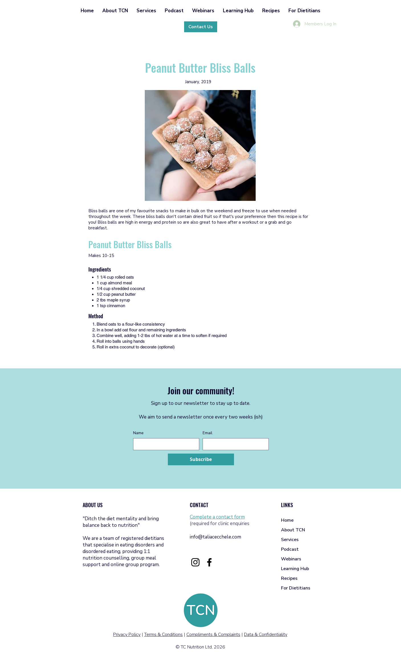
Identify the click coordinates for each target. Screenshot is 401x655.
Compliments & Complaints (213, 634)
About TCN (293, 530)
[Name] (164, 444)
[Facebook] (209, 562)
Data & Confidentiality (265, 634)
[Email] (234, 444)
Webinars (291, 559)
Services (290, 539)
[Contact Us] (200, 26)
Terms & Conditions (163, 634)
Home (287, 520)
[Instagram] (195, 562)
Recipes (289, 578)
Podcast (290, 549)
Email (207, 433)
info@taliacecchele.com (215, 537)
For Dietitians (295, 588)
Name (138, 433)
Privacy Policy (127, 634)
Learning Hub (295, 569)
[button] (115, 10)
